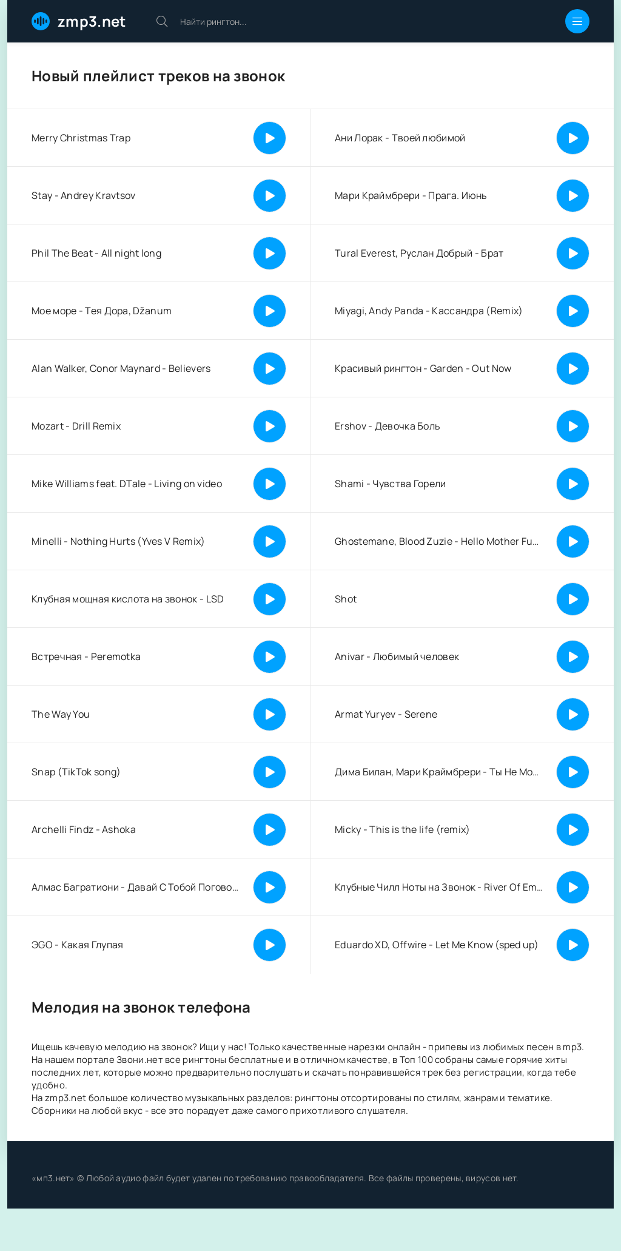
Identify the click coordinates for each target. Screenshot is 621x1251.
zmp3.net (92, 21)
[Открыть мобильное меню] (577, 21)
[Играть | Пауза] (269, 138)
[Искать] (162, 21)
